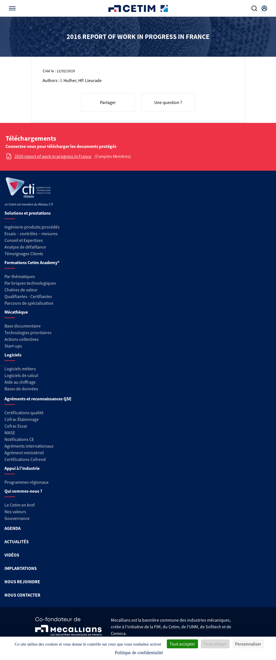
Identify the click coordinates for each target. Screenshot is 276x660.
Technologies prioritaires (28, 332)
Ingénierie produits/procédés (32, 227)
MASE (9, 432)
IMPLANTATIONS (20, 568)
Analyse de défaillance (25, 247)
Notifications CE (19, 439)
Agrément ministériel (24, 452)
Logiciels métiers (20, 368)
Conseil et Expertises (23, 240)
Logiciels (12, 355)
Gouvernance (17, 518)
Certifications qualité (23, 412)
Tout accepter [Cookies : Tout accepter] (182, 644)
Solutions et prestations (27, 213)
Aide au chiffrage (20, 382)
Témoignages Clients (23, 253)
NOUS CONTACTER (22, 595)
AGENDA (12, 528)
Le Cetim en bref (19, 505)
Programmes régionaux (26, 482)
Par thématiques (19, 276)
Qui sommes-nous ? (23, 491)
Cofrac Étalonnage (21, 419)
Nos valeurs (15, 511)
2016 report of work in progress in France (52, 156)
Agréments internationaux (28, 446)
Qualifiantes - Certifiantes (28, 296)
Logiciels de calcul (21, 375)
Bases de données (21, 388)
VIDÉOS (11, 555)
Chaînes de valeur (21, 289)
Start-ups (13, 346)
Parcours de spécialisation (28, 303)
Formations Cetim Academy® (31, 262)
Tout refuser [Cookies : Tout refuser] (215, 644)
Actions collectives (21, 339)
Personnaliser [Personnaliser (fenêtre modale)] (248, 644)
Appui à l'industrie (22, 468)
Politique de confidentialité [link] (139, 652)
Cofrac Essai (15, 426)
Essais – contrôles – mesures (31, 233)
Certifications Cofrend (25, 459)
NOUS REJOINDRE (22, 581)
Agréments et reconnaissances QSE (38, 398)
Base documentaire (22, 326)
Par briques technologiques (30, 283)
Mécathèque (16, 312)
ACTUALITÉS (16, 541)
